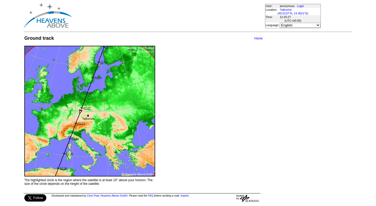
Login (300, 6)
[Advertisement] (168, 15)
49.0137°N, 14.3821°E (293, 13)
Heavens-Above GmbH (113, 195)
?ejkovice (286, 9)
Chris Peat (93, 195)
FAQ (150, 195)
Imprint (185, 195)
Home (258, 38)
